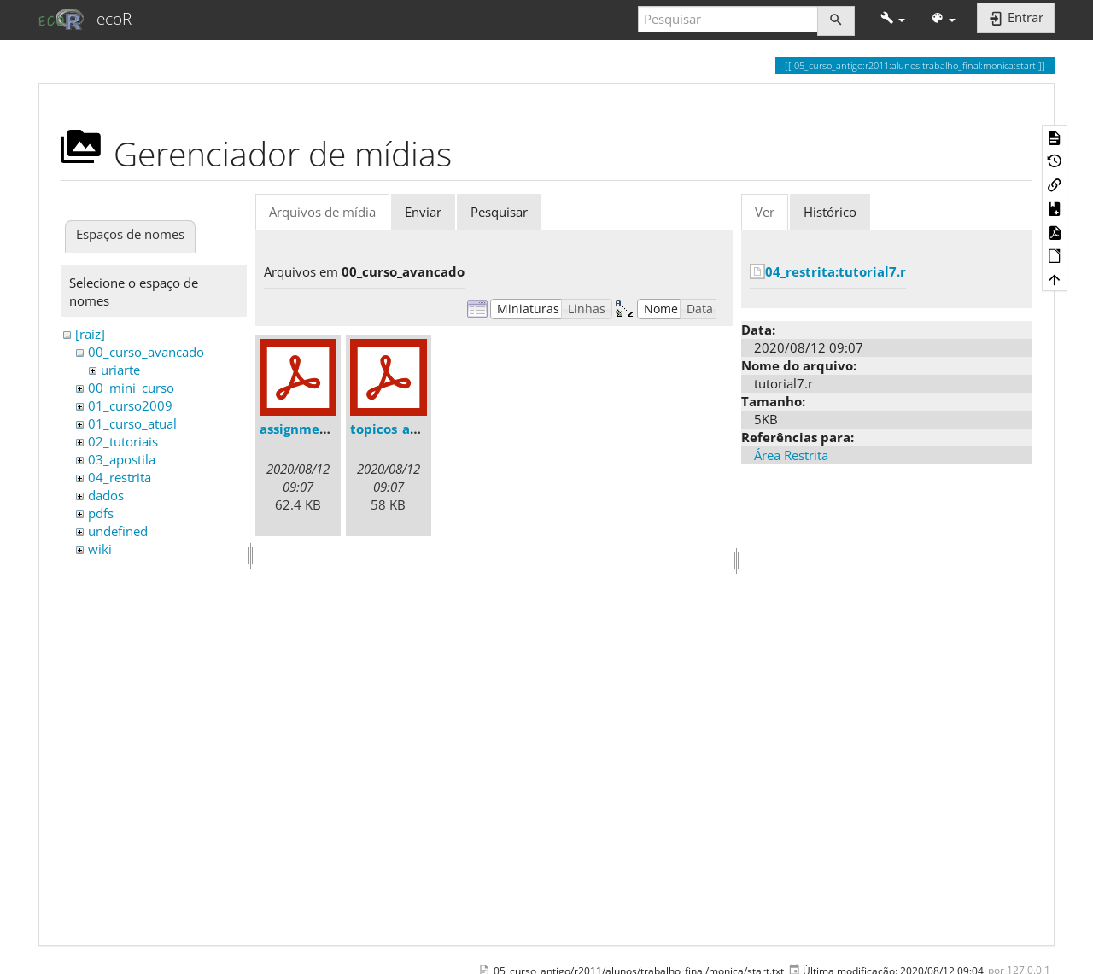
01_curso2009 (130, 405)
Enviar (423, 211)
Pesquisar (499, 211)
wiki (100, 548)
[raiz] (90, 333)
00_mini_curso (131, 387)
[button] (893, 19)
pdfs (101, 513)
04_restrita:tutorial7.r (835, 271)
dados (106, 495)
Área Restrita (791, 455)
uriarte (120, 369)
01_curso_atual (132, 423)
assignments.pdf (312, 428)
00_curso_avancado (146, 351)
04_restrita (119, 477)
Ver (764, 211)
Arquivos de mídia (322, 211)
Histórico (830, 211)
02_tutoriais (123, 441)
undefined (118, 530)
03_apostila (121, 459)
